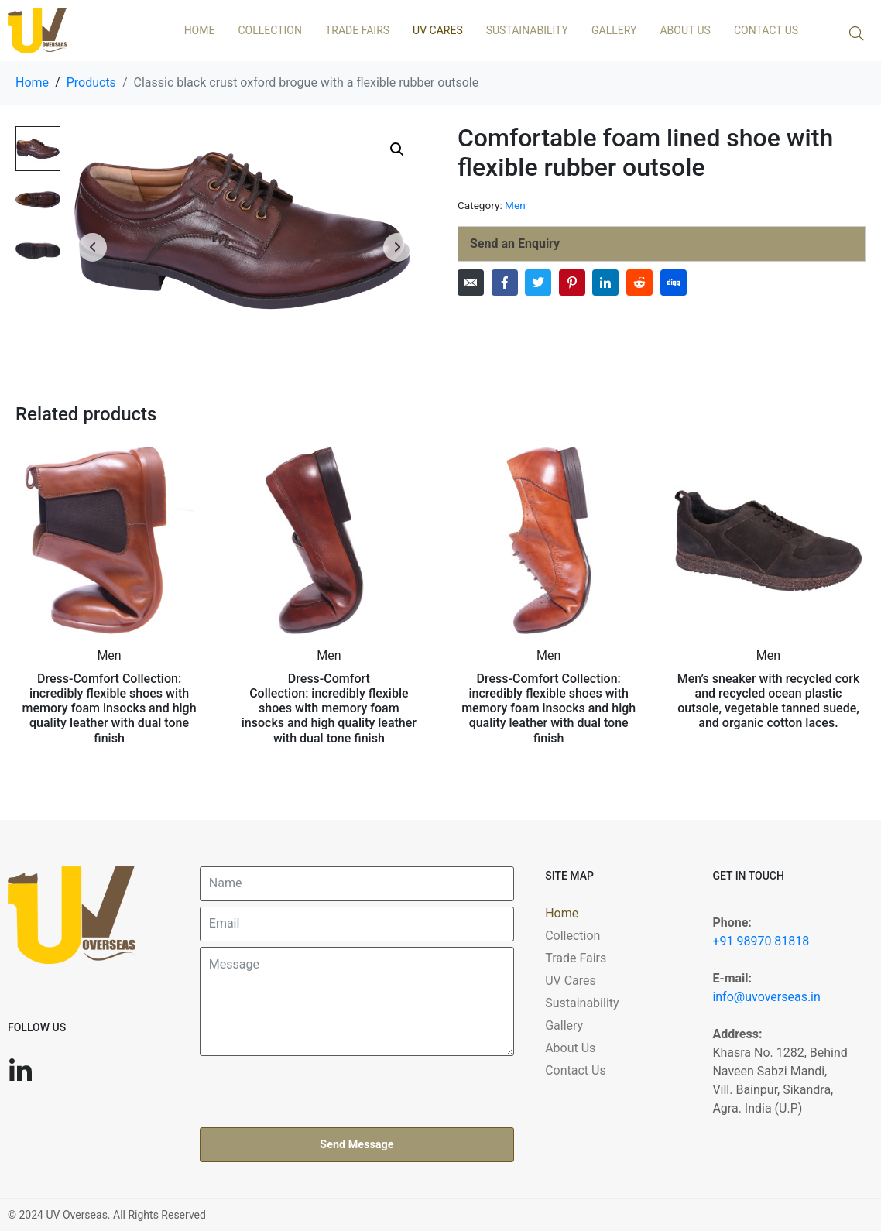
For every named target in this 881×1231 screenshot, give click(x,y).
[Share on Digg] (673, 282)
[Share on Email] (471, 282)
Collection (269, 30)
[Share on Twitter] (538, 282)
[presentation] (317, 1091)
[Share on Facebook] (505, 282)
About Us (685, 30)
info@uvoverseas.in (766, 996)
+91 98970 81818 (760, 941)
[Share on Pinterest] (572, 282)
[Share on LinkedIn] (605, 282)
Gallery (613, 30)
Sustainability (527, 30)
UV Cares (438, 30)
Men (515, 205)
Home (199, 30)
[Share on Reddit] (639, 282)
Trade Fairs (357, 30)
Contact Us (766, 30)
